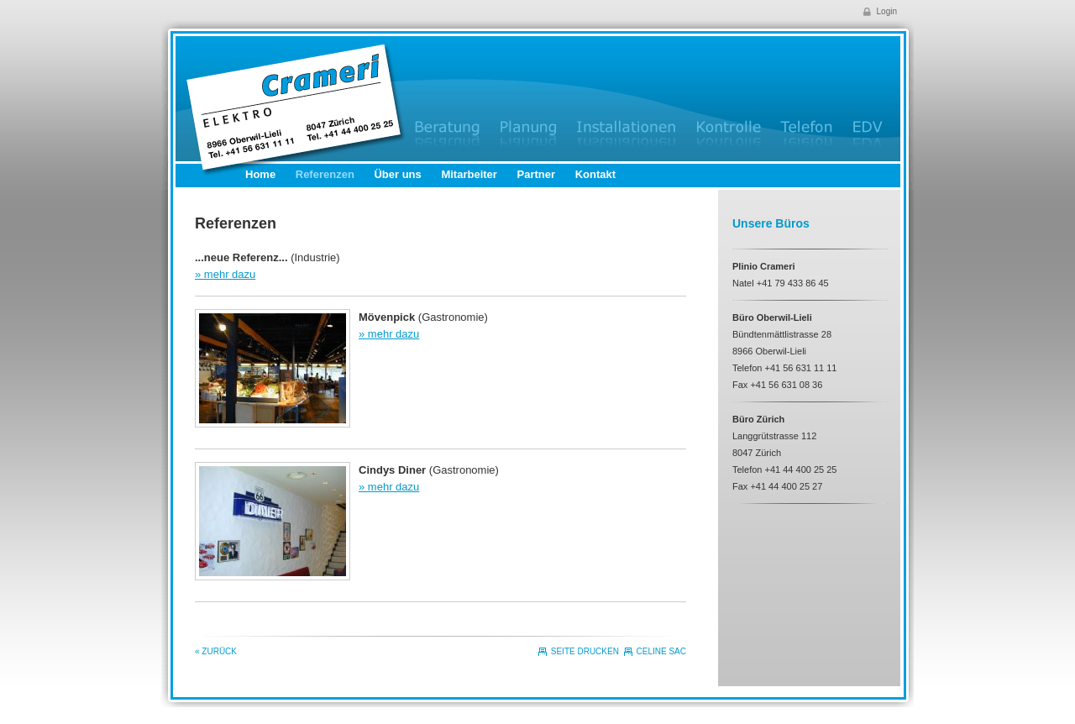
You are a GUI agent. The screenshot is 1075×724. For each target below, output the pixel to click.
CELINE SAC (661, 651)
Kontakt (595, 174)
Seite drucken (585, 651)
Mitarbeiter (468, 174)
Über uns (397, 174)
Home (260, 174)
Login (887, 11)
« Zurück (216, 651)
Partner (536, 174)
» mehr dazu (225, 274)
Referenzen (325, 174)
